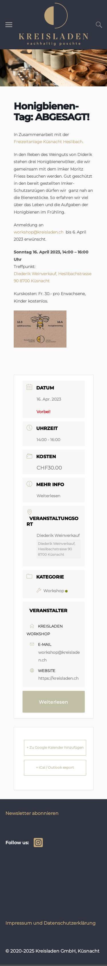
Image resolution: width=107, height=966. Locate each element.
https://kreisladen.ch (58, 678)
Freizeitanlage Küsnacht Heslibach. (48, 141)
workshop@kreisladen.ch (38, 232)
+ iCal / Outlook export (55, 767)
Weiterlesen (48, 495)
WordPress (57, 965)
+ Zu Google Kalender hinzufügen (55, 747)
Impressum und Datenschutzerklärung (50, 923)
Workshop (52, 590)
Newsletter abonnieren (31, 813)
